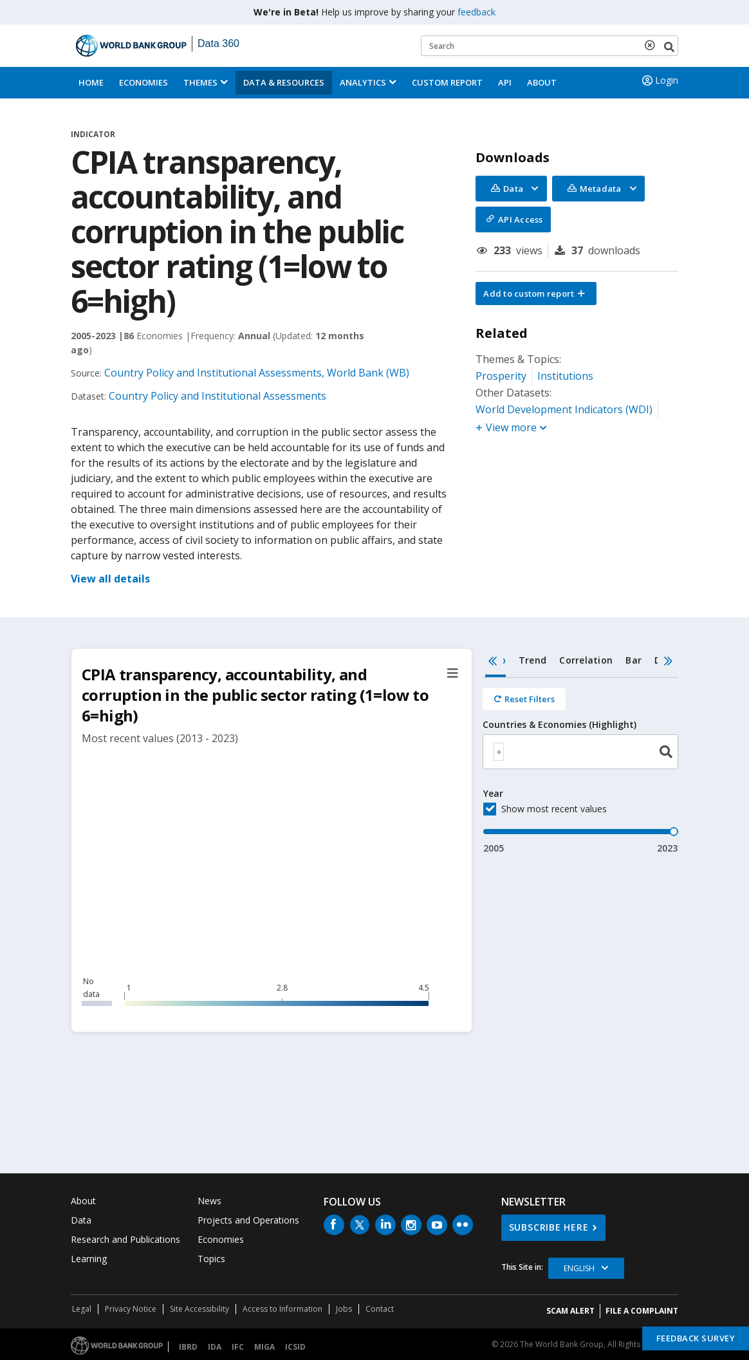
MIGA (264, 1346)
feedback (476, 12)
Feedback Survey (695, 1338)
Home (91, 82)
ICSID (295, 1346)
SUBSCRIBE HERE (549, 1227)
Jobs (344, 1308)
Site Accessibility (199, 1308)
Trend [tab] (532, 660)
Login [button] (659, 80)
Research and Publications (125, 1239)
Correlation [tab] (586, 660)
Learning (89, 1259)
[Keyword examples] (549, 45)
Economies (143, 82)
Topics (211, 1259)
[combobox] (580, 751)
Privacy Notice (130, 1308)
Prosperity (501, 376)
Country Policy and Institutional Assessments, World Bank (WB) (256, 373)
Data (81, 1220)
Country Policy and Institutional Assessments (217, 396)
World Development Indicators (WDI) (564, 409)
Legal (81, 1308)
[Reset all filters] (524, 699)
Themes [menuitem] (200, 82)
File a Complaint (642, 1310)
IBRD (188, 1346)
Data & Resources (283, 82)
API (505, 82)
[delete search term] (652, 45)
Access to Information (282, 1308)
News (209, 1201)
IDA (214, 1346)
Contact (379, 1308)
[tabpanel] (580, 766)
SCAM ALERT (570, 1310)
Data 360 (218, 43)
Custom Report (447, 82)
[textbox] (499, 752)
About (542, 82)
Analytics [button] (363, 82)
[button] (536, 293)
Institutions (565, 376)
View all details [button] (110, 579)
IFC (238, 1346)
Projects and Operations (248, 1220)
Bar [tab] (633, 660)
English (579, 1268)
